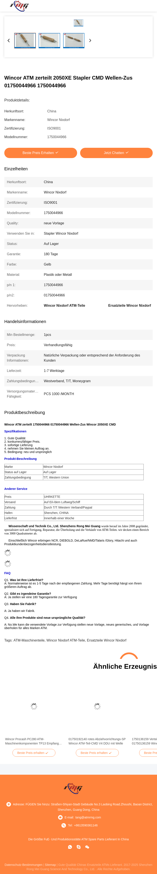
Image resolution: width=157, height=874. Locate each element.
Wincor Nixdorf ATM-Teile (65, 640)
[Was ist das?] (70, 847)
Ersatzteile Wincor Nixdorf (106, 640)
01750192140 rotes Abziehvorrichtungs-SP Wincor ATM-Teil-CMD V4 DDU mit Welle (97, 741)
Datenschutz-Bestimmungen (24, 864)
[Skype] (78, 847)
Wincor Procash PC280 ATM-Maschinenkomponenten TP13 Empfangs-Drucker (33, 741)
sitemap (50, 864)
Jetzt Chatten (114, 153)
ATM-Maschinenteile (29, 640)
